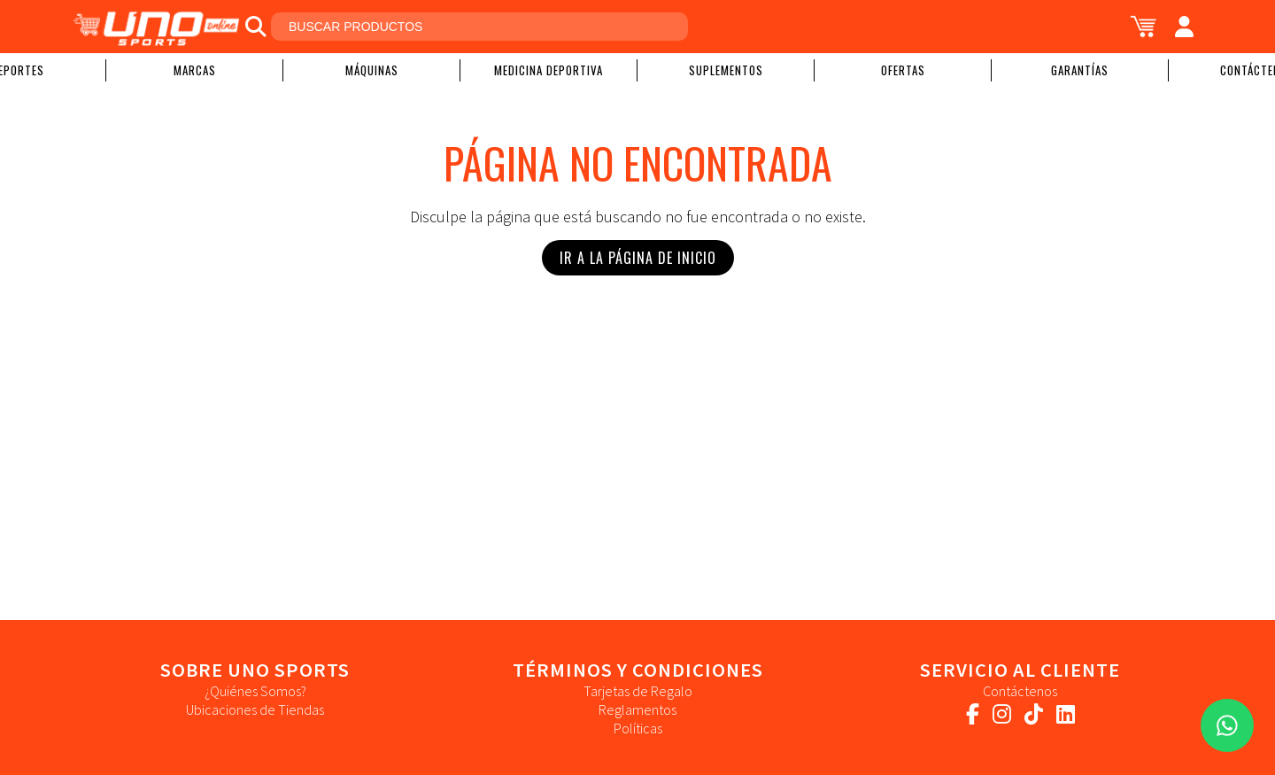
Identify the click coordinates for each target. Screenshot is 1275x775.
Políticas (638, 728)
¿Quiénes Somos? (255, 691)
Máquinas (371, 70)
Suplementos (726, 70)
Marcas (195, 70)
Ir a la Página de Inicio (638, 257)
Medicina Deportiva (548, 70)
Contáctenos (1020, 691)
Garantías (1080, 70)
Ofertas (903, 70)
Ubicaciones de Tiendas (255, 709)
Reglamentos (637, 709)
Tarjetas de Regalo (637, 691)
